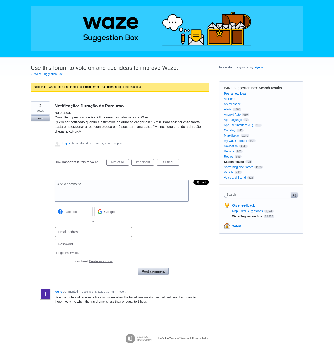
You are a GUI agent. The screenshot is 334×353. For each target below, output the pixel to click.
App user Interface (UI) (238, 125)
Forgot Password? (67, 253)
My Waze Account (235, 141)
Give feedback (243, 205)
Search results (270, 88)
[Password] (93, 244)
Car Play (229, 130)
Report (121, 291)
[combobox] (258, 194)
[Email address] (93, 232)
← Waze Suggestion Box (47, 74)
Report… (119, 143)
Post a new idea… (236, 93)
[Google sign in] (113, 211)
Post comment (153, 271)
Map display (231, 135)
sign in (258, 67)
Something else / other (238, 167)
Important (145, 163)
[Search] (294, 195)
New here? (93, 261)
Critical (171, 163)
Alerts (227, 109)
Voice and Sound (235, 177)
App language (233, 120)
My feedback (232, 104)
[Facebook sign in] (74, 211)
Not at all (120, 163)
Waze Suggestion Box (240, 88)
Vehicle (228, 172)
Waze (236, 226)
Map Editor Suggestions (247, 211)
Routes (228, 156)
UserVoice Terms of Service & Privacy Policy (182, 338)
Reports (229, 151)
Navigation (231, 146)
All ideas (229, 99)
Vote (40, 118)
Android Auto (232, 114)
